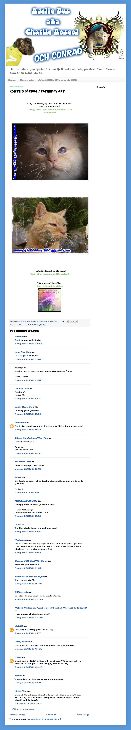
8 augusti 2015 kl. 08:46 (28, 359)
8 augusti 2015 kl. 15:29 (28, 414)
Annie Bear (20, 422)
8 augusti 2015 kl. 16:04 (28, 429)
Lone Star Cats (23, 352)
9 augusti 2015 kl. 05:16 (28, 683)
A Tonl (18, 657)
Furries (18, 675)
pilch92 (19, 626)
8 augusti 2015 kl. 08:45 (28, 343)
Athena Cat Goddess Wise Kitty (31, 438)
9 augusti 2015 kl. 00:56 (29, 617)
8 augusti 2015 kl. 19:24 (28, 531)
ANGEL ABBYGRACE (26, 501)
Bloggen (12, 80)
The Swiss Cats (23, 461)
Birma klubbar (27, 80)
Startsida (51, 714)
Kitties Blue (20, 691)
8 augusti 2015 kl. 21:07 (28, 568)
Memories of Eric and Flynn (29, 576)
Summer (19, 336)
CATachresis (21, 592)
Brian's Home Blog (24, 407)
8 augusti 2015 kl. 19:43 (28, 552)
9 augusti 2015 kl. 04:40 (28, 667)
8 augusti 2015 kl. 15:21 (28, 398)
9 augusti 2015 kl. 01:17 (28, 633)
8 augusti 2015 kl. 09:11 (28, 380)
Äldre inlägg (83, 714)
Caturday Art (25, 325)
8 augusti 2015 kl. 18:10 (28, 492)
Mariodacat (21, 540)
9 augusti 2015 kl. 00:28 (29, 599)
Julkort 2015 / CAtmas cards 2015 (57, 80)
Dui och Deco (22, 388)
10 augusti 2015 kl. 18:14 (28, 703)
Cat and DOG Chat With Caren (31, 561)
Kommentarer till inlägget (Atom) (44, 719)
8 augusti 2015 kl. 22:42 (28, 584)
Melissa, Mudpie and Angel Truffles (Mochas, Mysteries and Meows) (51, 608)
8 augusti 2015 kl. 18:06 (28, 469)
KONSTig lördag (39, 325)
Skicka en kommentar (23, 709)
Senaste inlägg (17, 714)
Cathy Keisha (22, 641)
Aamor (18, 477)
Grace (18, 524)
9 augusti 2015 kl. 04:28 (28, 649)
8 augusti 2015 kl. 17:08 (28, 453)
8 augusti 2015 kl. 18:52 (28, 516)
